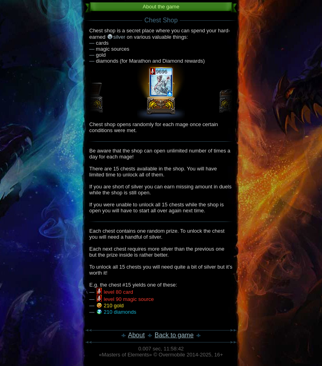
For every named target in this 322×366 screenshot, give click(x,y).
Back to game (174, 335)
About (136, 335)
